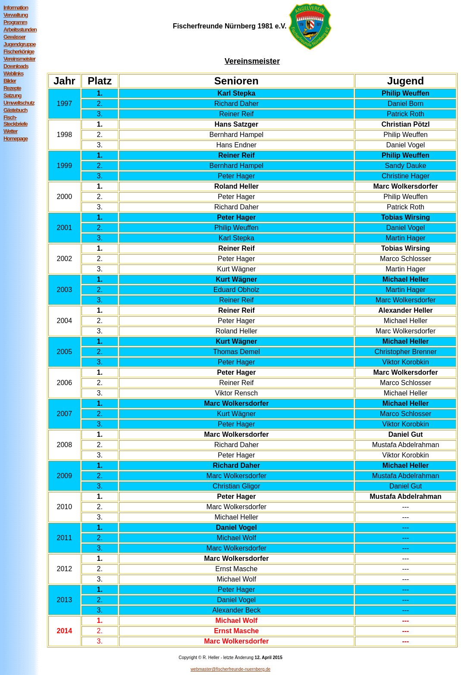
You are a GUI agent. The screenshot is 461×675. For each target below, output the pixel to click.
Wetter (10, 131)
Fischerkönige (18, 51)
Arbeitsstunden (20, 29)
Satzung (12, 95)
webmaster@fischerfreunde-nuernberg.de (230, 669)
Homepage (15, 138)
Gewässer (14, 37)
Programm (15, 22)
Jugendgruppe (19, 44)
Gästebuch (15, 110)
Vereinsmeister (19, 59)
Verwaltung (15, 15)
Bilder (9, 81)
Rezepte (12, 88)
